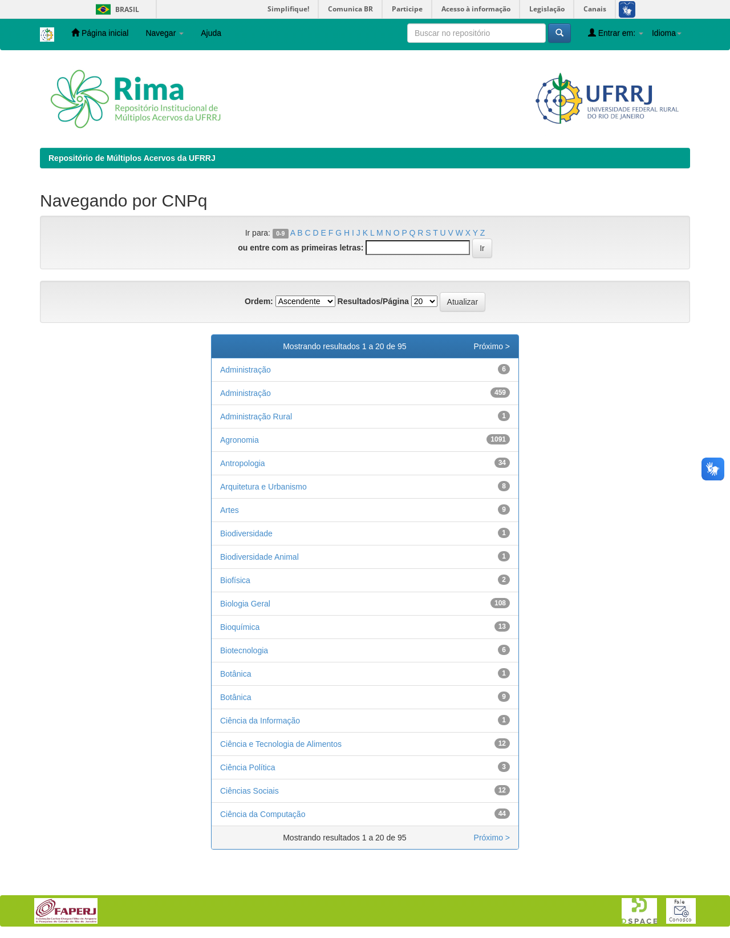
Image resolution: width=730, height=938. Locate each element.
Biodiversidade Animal (259, 556)
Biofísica (235, 580)
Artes (229, 510)
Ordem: (259, 301)
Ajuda (211, 33)
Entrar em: (615, 33)
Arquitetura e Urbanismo (263, 486)
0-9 (280, 233)
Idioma (667, 33)
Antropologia (242, 463)
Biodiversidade (246, 533)
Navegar (164, 33)
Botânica (235, 673)
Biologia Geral (245, 603)
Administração (245, 369)
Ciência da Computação (262, 814)
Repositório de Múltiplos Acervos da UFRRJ (132, 158)
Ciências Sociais (249, 790)
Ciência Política (247, 767)
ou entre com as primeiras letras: (300, 247)
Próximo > (492, 346)
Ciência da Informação (260, 720)
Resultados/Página (373, 301)
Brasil (115, 9)
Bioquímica (239, 627)
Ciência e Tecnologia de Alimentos (281, 744)
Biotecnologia (244, 650)
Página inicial (99, 33)
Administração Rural (256, 416)
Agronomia (239, 439)
